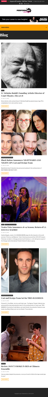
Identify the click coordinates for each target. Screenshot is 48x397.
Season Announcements (10, 224)
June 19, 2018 (5, 98)
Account (27, 3)
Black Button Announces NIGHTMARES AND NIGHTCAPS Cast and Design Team (21, 161)
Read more (5, 106)
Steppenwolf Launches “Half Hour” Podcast (21, 1)
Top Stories (4, 1)
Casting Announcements (7, 157)
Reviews (3, 363)
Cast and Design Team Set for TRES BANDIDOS (22, 298)
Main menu (5, 27)
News (3, 90)
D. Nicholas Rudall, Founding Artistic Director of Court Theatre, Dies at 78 (22, 94)
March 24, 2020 (38, 1)
